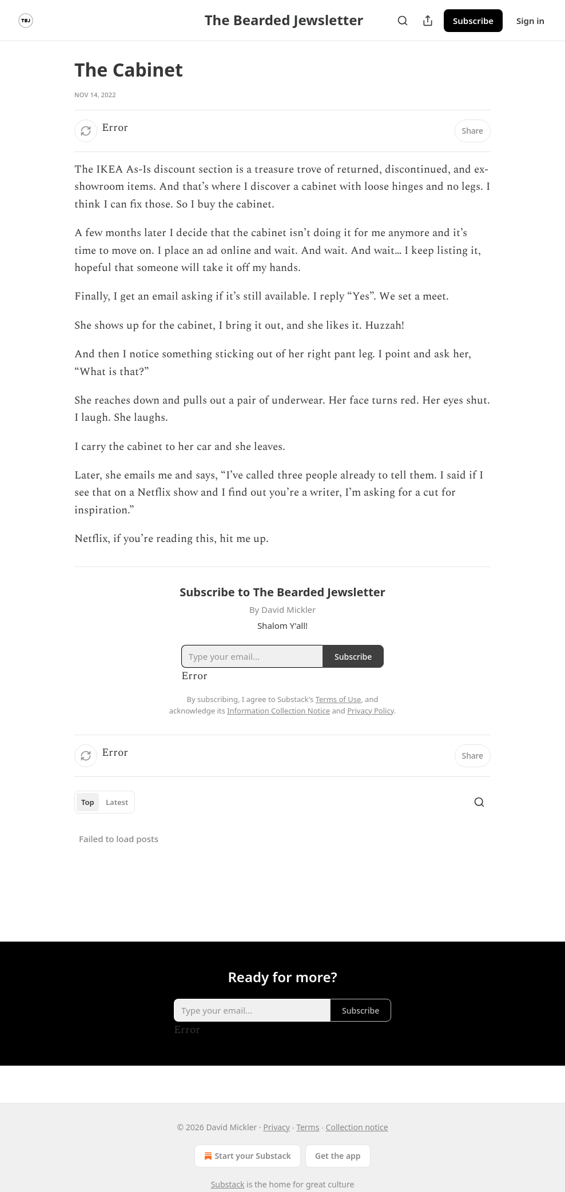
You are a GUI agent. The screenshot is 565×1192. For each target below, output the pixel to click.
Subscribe (473, 20)
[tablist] (104, 802)
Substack (228, 1184)
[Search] (402, 20)
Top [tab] (87, 802)
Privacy (276, 1127)
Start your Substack (246, 1156)
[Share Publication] (427, 20)
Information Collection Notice (278, 710)
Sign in (530, 20)
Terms (307, 1127)
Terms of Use (338, 699)
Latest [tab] (117, 802)
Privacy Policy (370, 710)
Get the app (338, 1155)
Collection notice (357, 1127)
